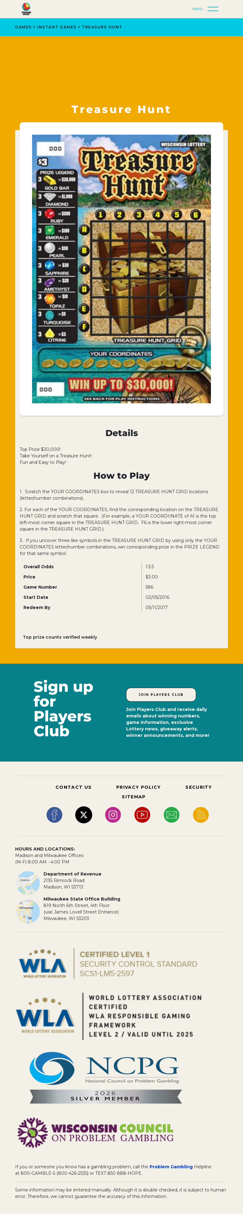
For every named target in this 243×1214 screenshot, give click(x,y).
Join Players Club (161, 695)
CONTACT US (74, 787)
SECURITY (198, 787)
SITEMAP (134, 797)
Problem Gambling (171, 1167)
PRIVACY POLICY (138, 787)
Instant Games (56, 27)
